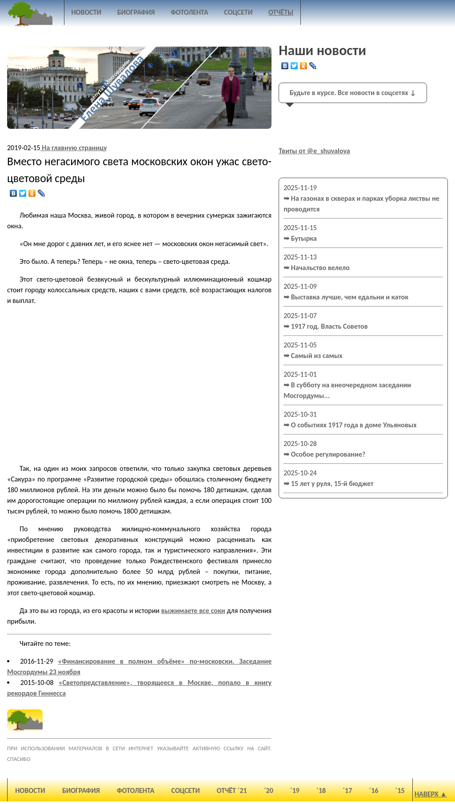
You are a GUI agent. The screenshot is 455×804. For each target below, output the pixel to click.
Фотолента (189, 12)
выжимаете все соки (193, 610)
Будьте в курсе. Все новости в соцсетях (353, 92)
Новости (87, 12)
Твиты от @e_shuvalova (314, 151)
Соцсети (238, 12)
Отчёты (280, 12)
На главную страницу (73, 147)
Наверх (427, 794)
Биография (136, 12)
